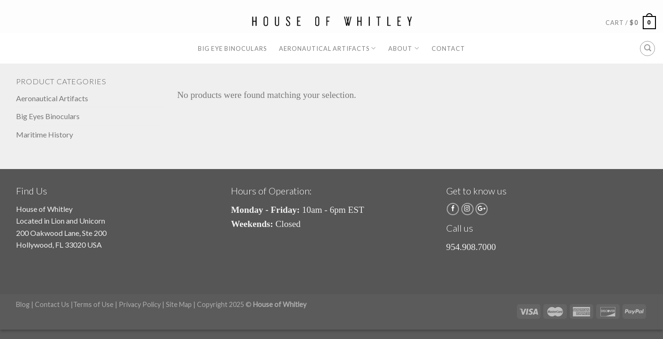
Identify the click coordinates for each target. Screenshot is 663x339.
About (403, 48)
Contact (448, 48)
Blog (23, 304)
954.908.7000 (471, 247)
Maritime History (44, 134)
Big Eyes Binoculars (48, 116)
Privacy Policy (140, 304)
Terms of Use (93, 304)
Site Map (179, 304)
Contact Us (52, 304)
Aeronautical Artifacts (328, 48)
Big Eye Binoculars (232, 48)
